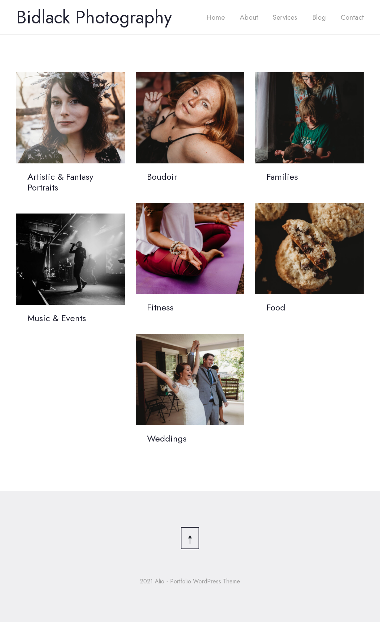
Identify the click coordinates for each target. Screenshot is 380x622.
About (249, 17)
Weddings (167, 438)
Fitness (160, 307)
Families (282, 176)
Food (275, 307)
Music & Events (56, 318)
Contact (352, 17)
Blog (319, 17)
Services (285, 17)
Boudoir (162, 176)
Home (215, 17)
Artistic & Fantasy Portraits (60, 182)
